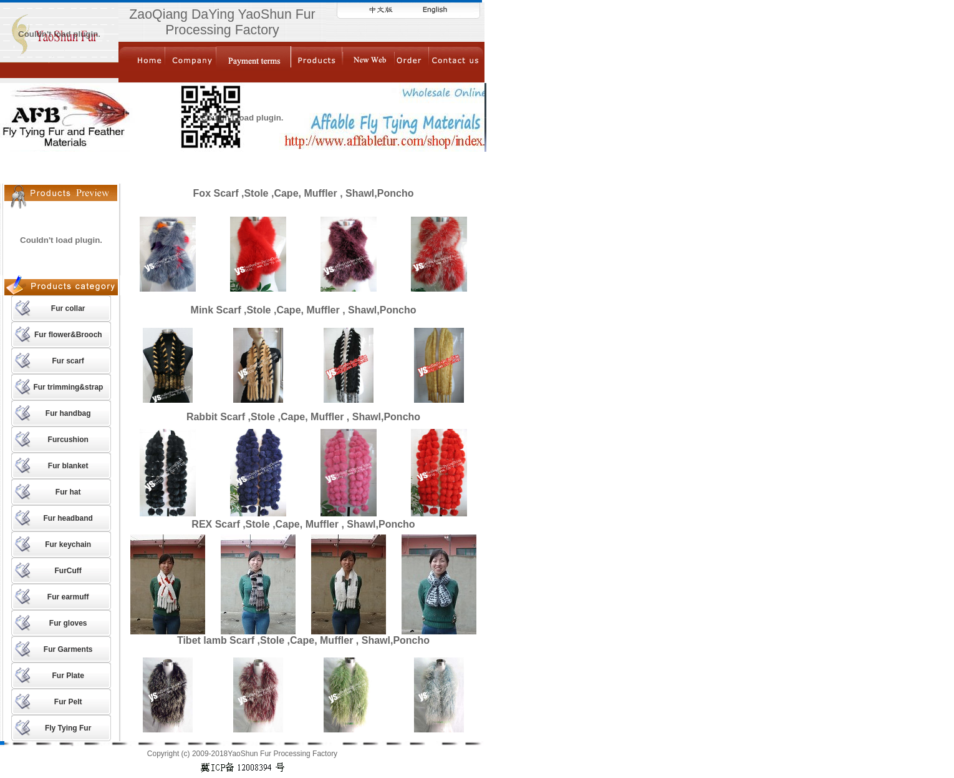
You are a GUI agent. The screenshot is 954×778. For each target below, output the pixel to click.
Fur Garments (68, 649)
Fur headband (68, 518)
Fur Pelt (68, 701)
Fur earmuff (68, 597)
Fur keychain (68, 544)
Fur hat (68, 492)
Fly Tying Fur (68, 728)
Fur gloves (68, 623)
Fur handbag (68, 413)
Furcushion (68, 439)
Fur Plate (68, 675)
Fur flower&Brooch (68, 334)
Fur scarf (68, 361)
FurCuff (68, 570)
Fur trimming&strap (68, 387)
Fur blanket (68, 465)
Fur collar (68, 308)
